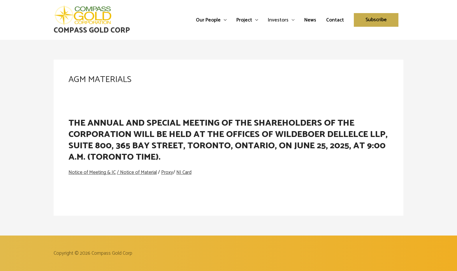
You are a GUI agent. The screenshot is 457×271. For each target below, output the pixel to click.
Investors (278, 20)
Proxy (167, 172)
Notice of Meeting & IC (92, 172)
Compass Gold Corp (92, 30)
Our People (208, 20)
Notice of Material (138, 172)
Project (244, 20)
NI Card (183, 172)
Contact (335, 20)
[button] (376, 20)
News (310, 20)
